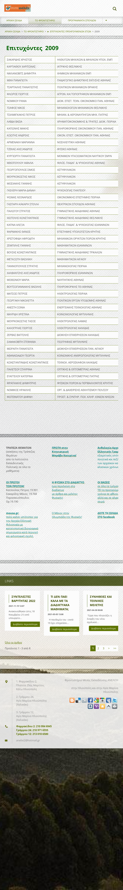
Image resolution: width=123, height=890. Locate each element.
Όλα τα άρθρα (13, 650)
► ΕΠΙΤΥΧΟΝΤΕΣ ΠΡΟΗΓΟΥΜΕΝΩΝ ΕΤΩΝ (69, 39)
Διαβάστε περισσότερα (25, 632)
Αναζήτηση (115, 9)
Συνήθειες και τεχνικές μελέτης (101, 609)
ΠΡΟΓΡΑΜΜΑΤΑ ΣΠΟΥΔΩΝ (82, 28)
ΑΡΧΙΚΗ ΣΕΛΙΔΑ (14, 28)
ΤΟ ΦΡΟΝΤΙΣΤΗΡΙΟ (45, 28)
